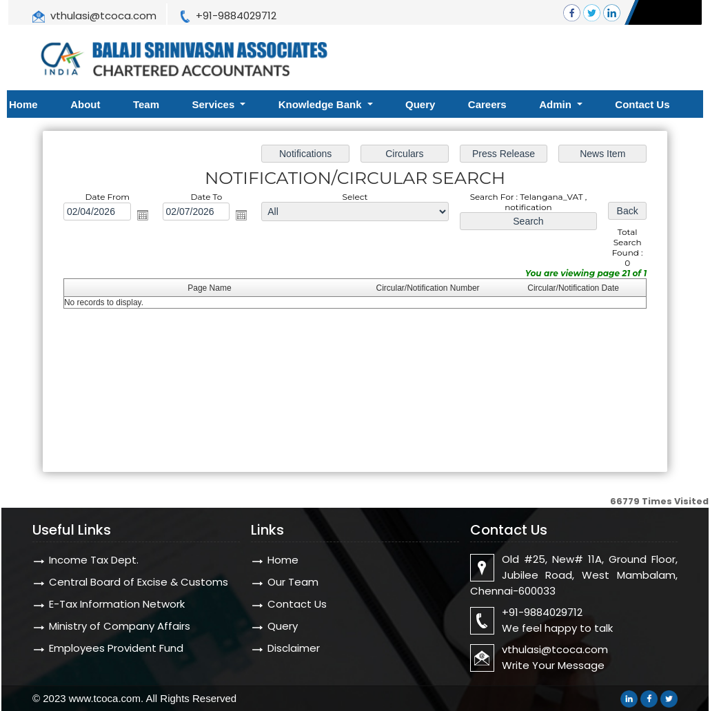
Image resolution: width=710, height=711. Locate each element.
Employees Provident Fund (116, 648)
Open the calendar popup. (142, 215)
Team (146, 104)
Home (23, 104)
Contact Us (642, 104)
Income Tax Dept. (94, 560)
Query (420, 104)
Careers (487, 104)
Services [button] (215, 104)
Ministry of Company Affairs (119, 626)
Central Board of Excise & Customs (138, 582)
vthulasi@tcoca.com (103, 15)
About (85, 104)
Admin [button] (556, 104)
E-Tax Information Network (117, 604)
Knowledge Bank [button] (321, 104)
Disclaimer (293, 648)
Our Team (292, 582)
